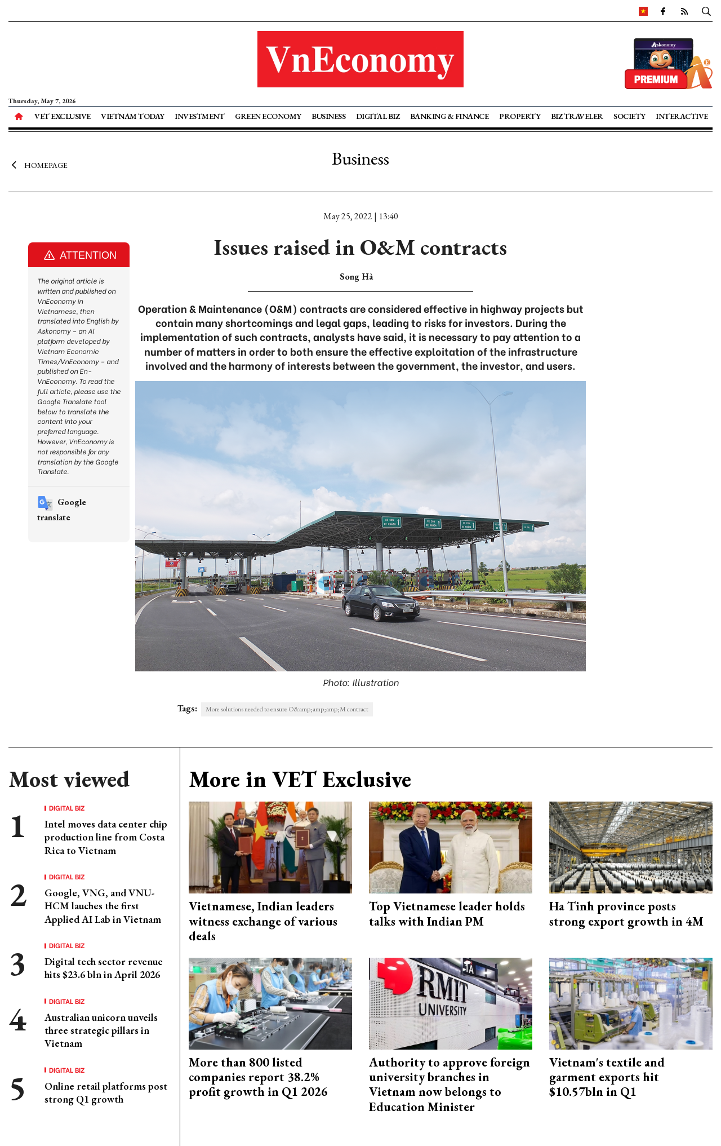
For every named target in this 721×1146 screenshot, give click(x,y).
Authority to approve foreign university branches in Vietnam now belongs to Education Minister (449, 1084)
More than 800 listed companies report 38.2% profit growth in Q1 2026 (258, 1077)
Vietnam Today (132, 116)
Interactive (682, 116)
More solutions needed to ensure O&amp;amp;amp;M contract (287, 709)
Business (328, 116)
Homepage (38, 165)
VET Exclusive (62, 116)
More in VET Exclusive (300, 779)
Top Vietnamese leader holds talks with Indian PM (447, 913)
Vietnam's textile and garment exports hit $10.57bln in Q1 (607, 1077)
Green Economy (268, 116)
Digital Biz (378, 116)
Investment (199, 116)
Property (519, 116)
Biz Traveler (577, 116)
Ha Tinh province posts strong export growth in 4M (626, 913)
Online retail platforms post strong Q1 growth (105, 1092)
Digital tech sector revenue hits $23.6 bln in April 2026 (103, 968)
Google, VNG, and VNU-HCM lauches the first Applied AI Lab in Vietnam (102, 906)
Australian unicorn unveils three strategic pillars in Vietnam (101, 1030)
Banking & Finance (449, 116)
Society (629, 116)
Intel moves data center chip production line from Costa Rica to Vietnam (105, 837)
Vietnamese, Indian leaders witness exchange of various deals (263, 921)
